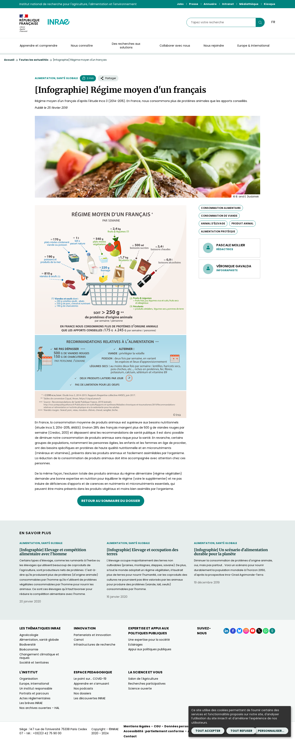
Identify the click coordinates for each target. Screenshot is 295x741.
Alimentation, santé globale (56, 78)
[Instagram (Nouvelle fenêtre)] (246, 631)
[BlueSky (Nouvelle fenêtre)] (239, 631)
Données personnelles (182, 726)
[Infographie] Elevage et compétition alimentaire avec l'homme (52, 552)
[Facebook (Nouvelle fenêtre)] (233, 631)
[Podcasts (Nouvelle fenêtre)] (272, 631)
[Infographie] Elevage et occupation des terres (142, 552)
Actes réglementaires (34, 698)
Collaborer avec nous (175, 46)
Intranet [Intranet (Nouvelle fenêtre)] (228, 4)
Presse (193, 4)
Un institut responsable (35, 688)
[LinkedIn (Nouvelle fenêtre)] (226, 631)
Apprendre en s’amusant (91, 684)
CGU (157, 726)
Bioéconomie (28, 649)
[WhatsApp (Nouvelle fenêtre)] (266, 631)
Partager (108, 78)
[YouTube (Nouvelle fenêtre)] (252, 631)
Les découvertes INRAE (90, 698)
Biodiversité (27, 644)
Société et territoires (34, 662)
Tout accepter (207, 731)
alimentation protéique (218, 231)
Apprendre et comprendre (38, 46)
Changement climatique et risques (39, 656)
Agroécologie (28, 635)
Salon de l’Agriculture (143, 679)
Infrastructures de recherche (94, 644)
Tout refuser (241, 731)
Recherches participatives (147, 684)
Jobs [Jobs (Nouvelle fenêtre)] (180, 4)
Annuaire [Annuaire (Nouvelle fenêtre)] (210, 4)
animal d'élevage (213, 223)
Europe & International (253, 46)
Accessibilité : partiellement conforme (154, 731)
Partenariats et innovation (92, 635)
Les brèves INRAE (31, 703)
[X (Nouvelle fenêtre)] (259, 631)
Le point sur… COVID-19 (90, 679)
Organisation (28, 679)
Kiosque (269, 4)
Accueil (9, 60)
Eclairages (135, 644)
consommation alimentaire (221, 208)
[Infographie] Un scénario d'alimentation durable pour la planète (231, 552)
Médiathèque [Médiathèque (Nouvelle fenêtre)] (248, 4)
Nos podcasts (83, 688)
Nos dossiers (82, 693)
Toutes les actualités (33, 60)
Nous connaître (82, 46)
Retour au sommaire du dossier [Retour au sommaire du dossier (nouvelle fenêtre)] (110, 500)
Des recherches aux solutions (126, 45)
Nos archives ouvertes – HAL (39, 708)
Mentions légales (137, 726)
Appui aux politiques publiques (149, 649)
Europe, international (34, 684)
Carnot (79, 640)
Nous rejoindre (214, 46)
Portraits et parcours (34, 693)
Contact (130, 736)
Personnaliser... (271, 731)
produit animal (242, 223)
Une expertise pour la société (149, 640)
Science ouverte (140, 688)
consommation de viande (219, 215)
